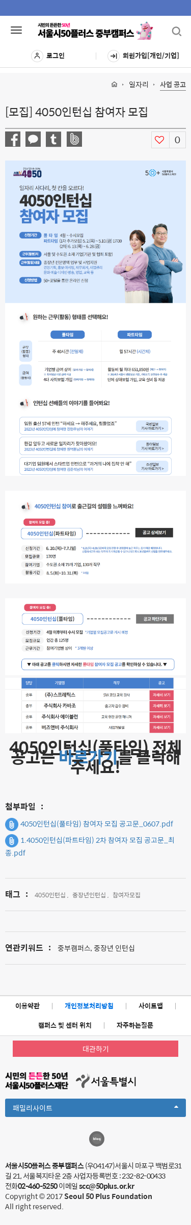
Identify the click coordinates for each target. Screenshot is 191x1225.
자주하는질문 (135, 1025)
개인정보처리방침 (89, 1005)
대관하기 (96, 1048)
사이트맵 (151, 1005)
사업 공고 (173, 85)
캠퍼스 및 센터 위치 (65, 1025)
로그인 (48, 56)
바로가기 (88, 757)
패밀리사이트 (95, 1109)
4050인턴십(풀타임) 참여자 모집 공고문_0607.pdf (89, 824)
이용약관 (27, 1005)
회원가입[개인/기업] (143, 56)
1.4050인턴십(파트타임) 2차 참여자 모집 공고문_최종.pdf (90, 846)
